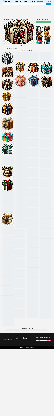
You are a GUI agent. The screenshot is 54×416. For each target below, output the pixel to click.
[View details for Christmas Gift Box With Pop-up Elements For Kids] (20, 183)
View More (27, 332)
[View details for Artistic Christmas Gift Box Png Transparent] (46, 193)
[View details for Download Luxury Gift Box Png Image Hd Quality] (7, 218)
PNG (24, 337)
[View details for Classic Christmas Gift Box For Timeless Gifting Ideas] (33, 67)
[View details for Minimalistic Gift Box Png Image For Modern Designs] (7, 124)
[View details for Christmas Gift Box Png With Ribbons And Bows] (46, 294)
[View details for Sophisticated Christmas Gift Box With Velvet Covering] (20, 273)
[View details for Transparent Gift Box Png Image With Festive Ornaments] (7, 58)
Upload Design (40, 1)
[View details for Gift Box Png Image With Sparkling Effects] (7, 240)
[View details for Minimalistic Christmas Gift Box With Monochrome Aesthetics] (20, 193)
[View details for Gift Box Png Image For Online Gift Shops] (7, 301)
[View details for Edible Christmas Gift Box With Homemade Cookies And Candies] (20, 213)
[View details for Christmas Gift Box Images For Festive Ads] (46, 123)
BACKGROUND (25, 338)
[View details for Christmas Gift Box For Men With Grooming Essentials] (33, 242)
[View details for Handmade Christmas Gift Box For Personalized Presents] (46, 82)
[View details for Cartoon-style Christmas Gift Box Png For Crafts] (46, 183)
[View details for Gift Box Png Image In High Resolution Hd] (7, 321)
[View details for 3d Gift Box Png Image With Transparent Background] (7, 280)
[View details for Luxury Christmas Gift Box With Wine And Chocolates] (33, 152)
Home (17, 337)
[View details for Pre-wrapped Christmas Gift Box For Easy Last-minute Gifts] (20, 153)
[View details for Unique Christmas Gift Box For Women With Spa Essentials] (33, 293)
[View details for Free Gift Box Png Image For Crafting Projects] (7, 72)
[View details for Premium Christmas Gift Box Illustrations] (46, 153)
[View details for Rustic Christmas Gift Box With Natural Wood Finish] (33, 262)
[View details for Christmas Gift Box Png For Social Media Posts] (46, 133)
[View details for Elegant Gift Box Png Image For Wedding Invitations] (7, 260)
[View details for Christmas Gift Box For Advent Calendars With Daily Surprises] (20, 203)
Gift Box (12, 48)
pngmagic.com (7, 336)
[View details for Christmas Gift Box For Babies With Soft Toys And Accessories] (20, 303)
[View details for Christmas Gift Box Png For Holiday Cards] (46, 143)
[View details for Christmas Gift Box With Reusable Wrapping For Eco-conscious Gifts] (20, 233)
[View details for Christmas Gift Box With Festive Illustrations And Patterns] (20, 283)
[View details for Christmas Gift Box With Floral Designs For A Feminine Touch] (20, 263)
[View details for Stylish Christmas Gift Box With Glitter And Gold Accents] (33, 252)
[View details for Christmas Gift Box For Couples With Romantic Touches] (33, 132)
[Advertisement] (27, 12)
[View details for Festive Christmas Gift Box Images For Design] (46, 284)
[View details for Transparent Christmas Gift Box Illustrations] (46, 304)
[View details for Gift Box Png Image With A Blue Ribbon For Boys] (7, 137)
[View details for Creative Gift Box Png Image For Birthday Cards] (20, 67)
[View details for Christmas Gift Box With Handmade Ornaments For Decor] (33, 142)
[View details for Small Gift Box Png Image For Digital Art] (7, 250)
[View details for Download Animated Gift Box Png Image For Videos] (7, 85)
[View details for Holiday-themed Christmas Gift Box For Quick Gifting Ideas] (20, 253)
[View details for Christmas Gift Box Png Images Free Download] (46, 314)
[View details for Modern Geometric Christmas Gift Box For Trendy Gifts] (20, 293)
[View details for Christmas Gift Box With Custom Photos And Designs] (33, 232)
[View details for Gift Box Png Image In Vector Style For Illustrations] (7, 160)
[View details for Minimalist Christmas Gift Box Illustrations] (46, 213)
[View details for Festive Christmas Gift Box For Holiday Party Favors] (33, 222)
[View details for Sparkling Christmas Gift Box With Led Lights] (33, 80)
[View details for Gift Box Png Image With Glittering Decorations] (7, 109)
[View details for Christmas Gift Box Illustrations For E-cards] (20, 133)
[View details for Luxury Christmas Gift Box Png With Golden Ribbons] (46, 233)
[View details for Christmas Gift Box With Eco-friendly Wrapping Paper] (33, 202)
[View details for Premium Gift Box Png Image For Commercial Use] (7, 172)
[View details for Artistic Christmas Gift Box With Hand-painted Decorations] (20, 143)
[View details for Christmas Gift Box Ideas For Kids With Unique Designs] (46, 103)
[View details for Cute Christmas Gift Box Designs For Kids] (46, 223)
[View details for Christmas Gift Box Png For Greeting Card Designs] (20, 113)
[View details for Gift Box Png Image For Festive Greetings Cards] (7, 196)
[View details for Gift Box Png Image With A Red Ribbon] (20, 80)
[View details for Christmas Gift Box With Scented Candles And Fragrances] (33, 172)
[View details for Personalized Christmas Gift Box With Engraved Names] (33, 182)
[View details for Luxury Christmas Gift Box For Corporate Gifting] (46, 93)
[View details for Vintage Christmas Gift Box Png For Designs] (46, 173)
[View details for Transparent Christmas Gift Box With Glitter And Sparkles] (20, 173)
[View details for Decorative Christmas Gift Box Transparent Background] (46, 264)
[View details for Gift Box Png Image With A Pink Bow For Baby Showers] (7, 185)
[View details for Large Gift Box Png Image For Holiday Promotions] (7, 97)
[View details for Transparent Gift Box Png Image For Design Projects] (20, 92)
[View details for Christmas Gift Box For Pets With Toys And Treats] (33, 162)
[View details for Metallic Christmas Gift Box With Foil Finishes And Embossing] (20, 163)
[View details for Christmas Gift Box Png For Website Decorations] (46, 113)
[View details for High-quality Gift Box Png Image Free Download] (20, 102)
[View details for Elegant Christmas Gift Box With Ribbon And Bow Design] (46, 56)
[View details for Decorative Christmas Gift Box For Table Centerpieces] (20, 243)
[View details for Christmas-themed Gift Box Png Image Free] (7, 311)
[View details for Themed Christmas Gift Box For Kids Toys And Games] (33, 212)
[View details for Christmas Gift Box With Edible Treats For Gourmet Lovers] (33, 283)
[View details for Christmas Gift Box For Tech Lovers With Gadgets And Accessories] (20, 223)
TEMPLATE (24, 339)
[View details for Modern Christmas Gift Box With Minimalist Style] (46, 68)
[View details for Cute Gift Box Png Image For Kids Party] (7, 290)
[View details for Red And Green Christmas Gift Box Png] (46, 254)
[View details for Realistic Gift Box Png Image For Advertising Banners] (7, 149)
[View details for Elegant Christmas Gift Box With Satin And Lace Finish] (33, 122)
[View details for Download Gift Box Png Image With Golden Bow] (20, 56)
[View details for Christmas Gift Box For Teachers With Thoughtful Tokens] (33, 56)
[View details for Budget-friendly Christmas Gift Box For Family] (33, 303)
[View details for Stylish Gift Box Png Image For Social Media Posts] (7, 270)
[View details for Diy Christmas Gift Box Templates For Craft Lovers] (33, 92)
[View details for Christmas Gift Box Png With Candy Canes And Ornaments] (20, 123)
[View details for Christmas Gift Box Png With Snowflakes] (46, 203)
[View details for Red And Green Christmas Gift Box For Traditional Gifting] (33, 192)
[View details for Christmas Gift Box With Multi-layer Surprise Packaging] (33, 102)
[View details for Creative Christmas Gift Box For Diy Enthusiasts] (33, 313)
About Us (17, 338)
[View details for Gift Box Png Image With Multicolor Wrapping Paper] (7, 206)
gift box (32, 45)
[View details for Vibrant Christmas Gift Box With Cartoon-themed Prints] (20, 313)
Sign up (49, 1)
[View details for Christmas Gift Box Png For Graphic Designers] (46, 274)
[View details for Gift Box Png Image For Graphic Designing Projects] (7, 230)
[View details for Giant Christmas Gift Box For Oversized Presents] (33, 112)
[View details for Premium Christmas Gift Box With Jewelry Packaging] (33, 273)
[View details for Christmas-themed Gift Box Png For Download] (46, 244)
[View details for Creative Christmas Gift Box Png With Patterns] (46, 163)
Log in (45, 1)
